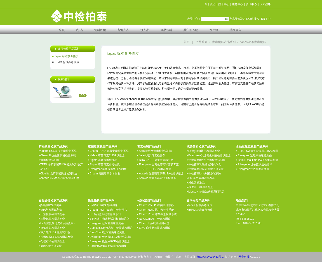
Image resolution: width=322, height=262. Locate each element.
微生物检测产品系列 (101, 200)
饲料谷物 (100, 30)
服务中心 (237, 4)
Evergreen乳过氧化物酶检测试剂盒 (209, 155)
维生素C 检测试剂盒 (200, 187)
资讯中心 (251, 4)
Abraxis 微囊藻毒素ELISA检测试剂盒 (161, 173)
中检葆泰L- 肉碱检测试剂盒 (204, 173)
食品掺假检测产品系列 (53, 200)
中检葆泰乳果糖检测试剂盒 (204, 164)
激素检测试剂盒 (49, 160)
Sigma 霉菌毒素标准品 (103, 160)
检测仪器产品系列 (149, 200)
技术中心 (223, 4)
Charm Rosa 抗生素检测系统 (156, 209)
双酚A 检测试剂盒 (51, 246)
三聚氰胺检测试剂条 (52, 214)
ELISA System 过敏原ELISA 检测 (258, 150)
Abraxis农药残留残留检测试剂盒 (59, 178)
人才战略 (265, 4)
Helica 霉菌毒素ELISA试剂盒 (107, 155)
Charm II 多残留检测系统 (154, 223)
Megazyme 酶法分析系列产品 (206, 191)
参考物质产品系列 (224, 42)
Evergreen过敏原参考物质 (253, 169)
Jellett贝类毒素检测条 (152, 155)
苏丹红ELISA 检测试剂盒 (55, 232)
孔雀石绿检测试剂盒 (52, 241)
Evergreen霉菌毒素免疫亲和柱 (108, 169)
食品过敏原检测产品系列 (252, 146)
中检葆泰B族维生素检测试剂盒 (207, 160)
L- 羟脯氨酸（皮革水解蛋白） (58, 223)
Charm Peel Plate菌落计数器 (156, 205)
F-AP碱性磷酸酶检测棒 (104, 205)
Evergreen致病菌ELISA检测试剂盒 (111, 236)
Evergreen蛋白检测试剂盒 (204, 150)
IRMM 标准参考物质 (67, 62)
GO (82, 95)
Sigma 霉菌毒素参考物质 (105, 164)
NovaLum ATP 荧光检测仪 (155, 218)
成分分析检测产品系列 (201, 146)
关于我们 (209, 4)
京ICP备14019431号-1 (210, 256)
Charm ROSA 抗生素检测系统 (58, 150)
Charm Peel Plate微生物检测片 (108, 209)
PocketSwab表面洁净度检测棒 (108, 246)
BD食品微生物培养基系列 (105, 214)
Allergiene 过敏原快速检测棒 (255, 164)
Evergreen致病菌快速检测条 (107, 223)
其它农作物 (190, 30)
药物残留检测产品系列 (53, 146)
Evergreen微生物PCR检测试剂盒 (110, 241)
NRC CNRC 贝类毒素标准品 (156, 160)
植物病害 (235, 30)
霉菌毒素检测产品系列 (102, 146)
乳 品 (79, 30)
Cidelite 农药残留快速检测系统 (58, 173)
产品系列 (201, 42)
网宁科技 (244, 256)
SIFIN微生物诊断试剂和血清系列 (109, 218)
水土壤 (213, 30)
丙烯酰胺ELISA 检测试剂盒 (56, 236)
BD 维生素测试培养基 (201, 178)
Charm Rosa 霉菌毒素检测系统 (158, 214)
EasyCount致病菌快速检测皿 (107, 232)
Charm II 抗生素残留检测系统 (58, 155)
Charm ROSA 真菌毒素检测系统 (109, 150)
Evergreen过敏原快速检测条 (255, 155)
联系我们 (242, 200)
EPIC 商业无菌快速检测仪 (154, 227)
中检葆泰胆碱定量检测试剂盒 (206, 169)
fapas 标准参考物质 (253, 42)
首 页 (61, 30)
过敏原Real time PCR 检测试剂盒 (258, 160)
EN (263, 18)
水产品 (144, 30)
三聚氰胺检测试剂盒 (52, 218)
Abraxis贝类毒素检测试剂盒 (155, 150)
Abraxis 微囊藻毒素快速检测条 (157, 178)
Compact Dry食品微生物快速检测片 (111, 227)
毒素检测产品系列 (149, 146)
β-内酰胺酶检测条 (51, 205)
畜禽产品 (123, 30)
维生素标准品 (196, 182)
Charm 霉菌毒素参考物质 (105, 173)
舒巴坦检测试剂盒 (51, 209)
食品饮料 (166, 30)
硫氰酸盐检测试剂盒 (52, 227)
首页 (187, 42)
